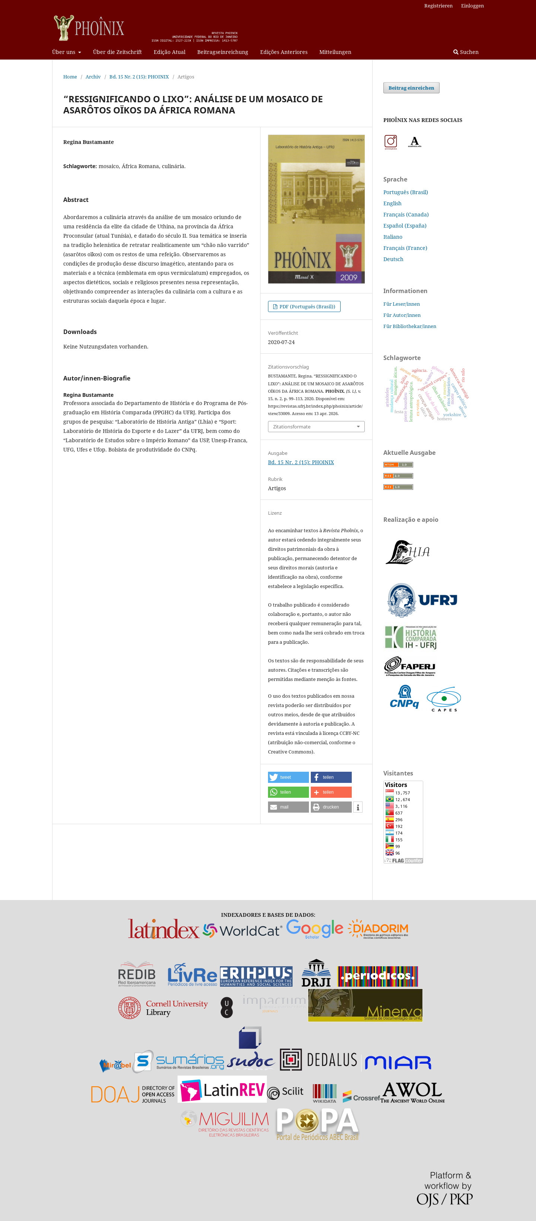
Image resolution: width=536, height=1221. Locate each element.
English (392, 203)
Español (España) (405, 225)
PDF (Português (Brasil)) (306, 306)
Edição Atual (169, 51)
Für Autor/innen (402, 315)
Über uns (64, 51)
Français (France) (405, 247)
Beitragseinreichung (222, 51)
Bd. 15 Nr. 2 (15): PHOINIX (139, 76)
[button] (288, 777)
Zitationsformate (291, 426)
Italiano (392, 236)
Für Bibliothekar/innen (409, 326)
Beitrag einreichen (411, 87)
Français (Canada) (406, 214)
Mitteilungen (335, 51)
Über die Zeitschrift (117, 51)
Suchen (466, 51)
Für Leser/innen (401, 304)
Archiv (93, 76)
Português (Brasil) (405, 192)
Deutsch (393, 259)
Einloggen (472, 5)
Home (70, 76)
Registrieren (438, 5)
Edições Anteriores (283, 51)
